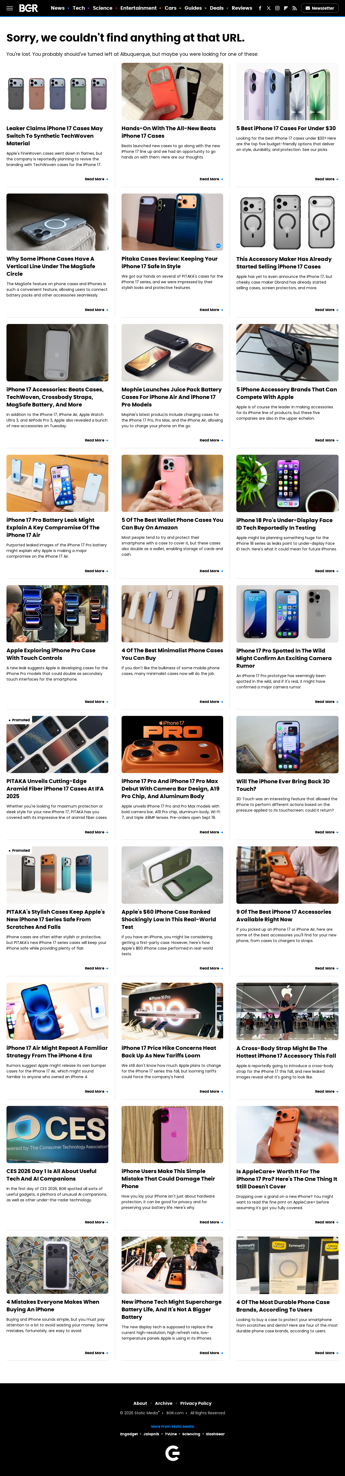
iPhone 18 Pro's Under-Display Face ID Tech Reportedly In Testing (284, 524)
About (140, 1403)
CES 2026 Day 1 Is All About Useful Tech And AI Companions (51, 1175)
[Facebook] (260, 8)
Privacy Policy (196, 1403)
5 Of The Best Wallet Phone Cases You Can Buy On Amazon (172, 523)
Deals (217, 8)
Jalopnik (151, 1434)
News (58, 8)
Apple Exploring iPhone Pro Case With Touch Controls (50, 654)
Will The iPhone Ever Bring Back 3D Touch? (283, 785)
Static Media (146, 1413)
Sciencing (191, 1434)
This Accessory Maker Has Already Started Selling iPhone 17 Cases (284, 263)
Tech (79, 8)
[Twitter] (269, 8)
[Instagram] (277, 8)
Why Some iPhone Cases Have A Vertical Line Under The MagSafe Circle (50, 266)
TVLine (171, 1434)
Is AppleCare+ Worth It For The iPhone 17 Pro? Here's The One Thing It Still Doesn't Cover (286, 1179)
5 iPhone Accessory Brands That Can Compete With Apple (286, 393)
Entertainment (138, 8)
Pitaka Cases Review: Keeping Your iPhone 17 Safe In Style (170, 262)
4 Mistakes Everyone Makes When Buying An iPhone (52, 1305)
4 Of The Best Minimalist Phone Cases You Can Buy (172, 654)
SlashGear (215, 1434)
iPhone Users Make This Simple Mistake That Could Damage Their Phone (168, 1179)
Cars (171, 8)
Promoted (21, 720)
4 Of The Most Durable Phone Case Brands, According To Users (283, 1306)
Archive (163, 1403)
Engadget (129, 1434)
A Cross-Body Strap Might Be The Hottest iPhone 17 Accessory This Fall (286, 1052)
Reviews (242, 8)
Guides (193, 8)
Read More (94, 179)
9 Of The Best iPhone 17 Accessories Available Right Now (283, 915)
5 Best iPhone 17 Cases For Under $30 (286, 128)
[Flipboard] (286, 8)
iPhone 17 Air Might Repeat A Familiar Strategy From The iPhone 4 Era (57, 1051)
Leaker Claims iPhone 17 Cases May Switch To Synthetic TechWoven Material (54, 136)
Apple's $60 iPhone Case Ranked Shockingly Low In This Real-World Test (169, 919)
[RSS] (294, 8)
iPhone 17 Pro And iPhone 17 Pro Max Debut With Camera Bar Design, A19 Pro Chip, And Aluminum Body (170, 789)
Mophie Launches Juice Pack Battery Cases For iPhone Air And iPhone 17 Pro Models (172, 397)
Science (103, 8)
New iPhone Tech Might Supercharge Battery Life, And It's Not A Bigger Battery (172, 1309)
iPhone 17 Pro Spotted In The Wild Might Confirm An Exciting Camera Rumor (284, 658)
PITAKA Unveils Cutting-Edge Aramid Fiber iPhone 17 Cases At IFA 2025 (55, 789)
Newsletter (320, 8)
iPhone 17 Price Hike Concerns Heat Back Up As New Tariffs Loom (169, 1051)
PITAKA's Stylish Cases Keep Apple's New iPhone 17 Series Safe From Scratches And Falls (55, 919)
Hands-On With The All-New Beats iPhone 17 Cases (169, 132)
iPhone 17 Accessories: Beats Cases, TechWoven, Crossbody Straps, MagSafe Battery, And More (55, 397)
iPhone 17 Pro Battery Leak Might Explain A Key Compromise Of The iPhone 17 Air (52, 527)
